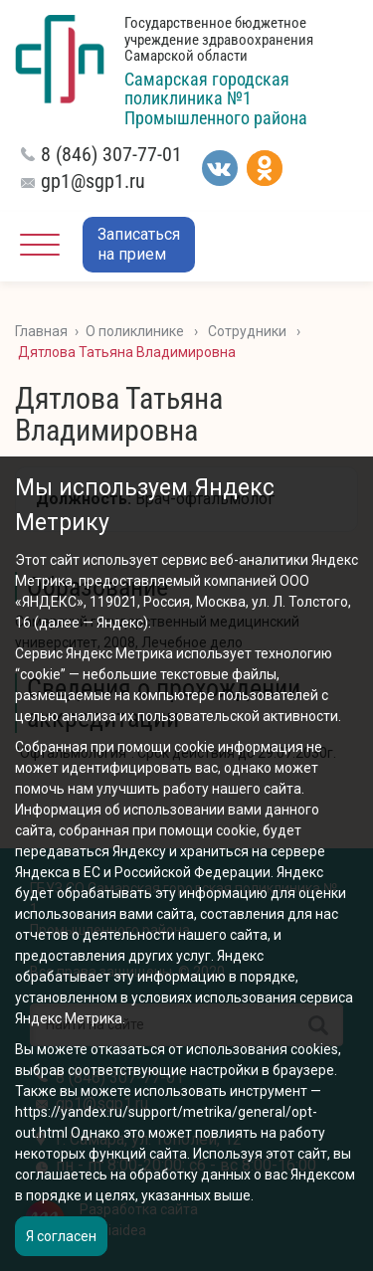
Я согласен (61, 1236)
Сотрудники (247, 331)
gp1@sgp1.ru (93, 181)
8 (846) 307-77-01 (111, 154)
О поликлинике (135, 331)
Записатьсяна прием (138, 244)
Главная (41, 331)
